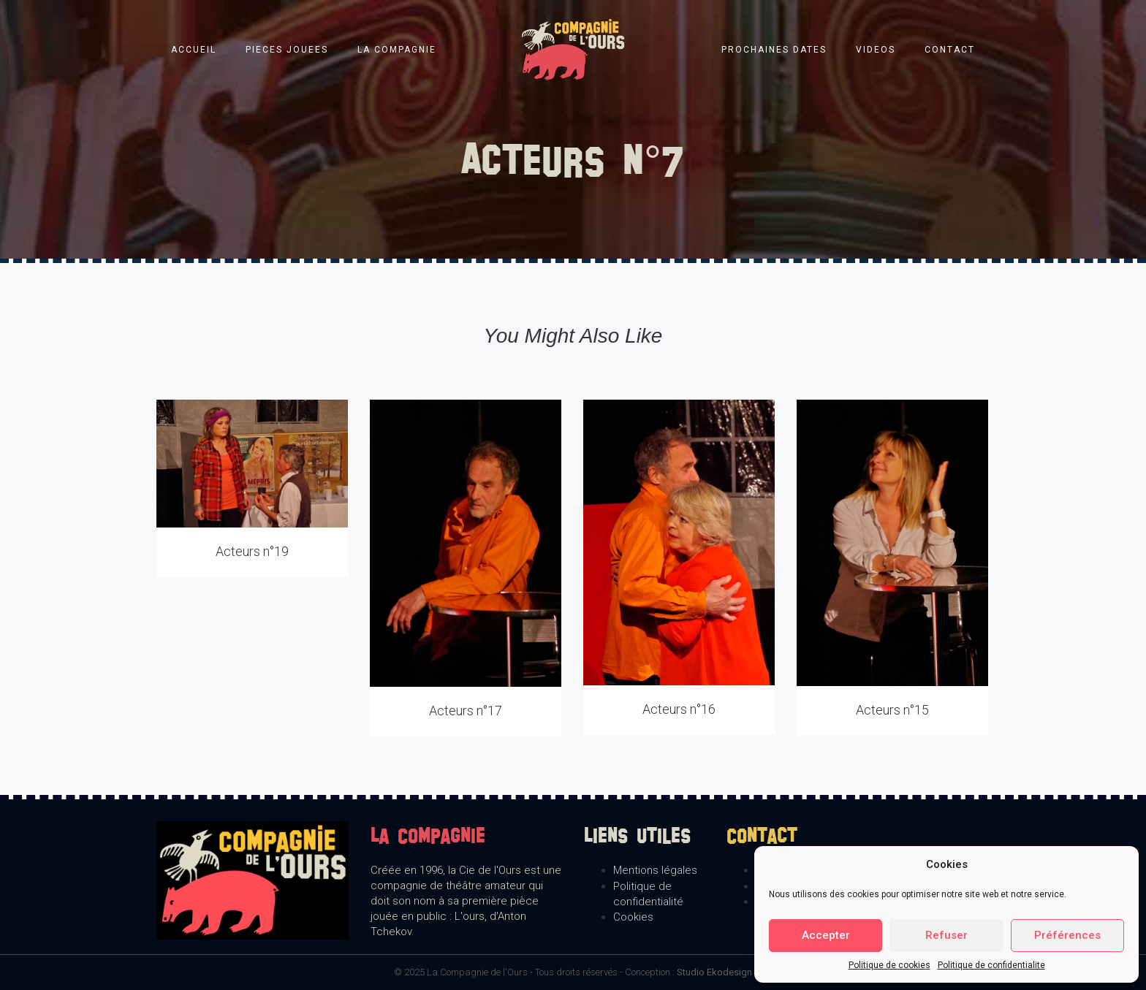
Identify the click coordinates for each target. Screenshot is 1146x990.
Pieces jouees (287, 50)
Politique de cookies (889, 965)
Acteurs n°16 (679, 709)
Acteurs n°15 (892, 709)
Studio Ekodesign (714, 972)
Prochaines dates (774, 50)
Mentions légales (655, 870)
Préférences (1067, 935)
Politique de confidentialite (991, 965)
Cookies (633, 917)
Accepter (826, 935)
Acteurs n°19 (252, 551)
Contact (950, 50)
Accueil (193, 50)
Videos (875, 50)
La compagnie (396, 50)
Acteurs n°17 (465, 710)
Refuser (946, 935)
